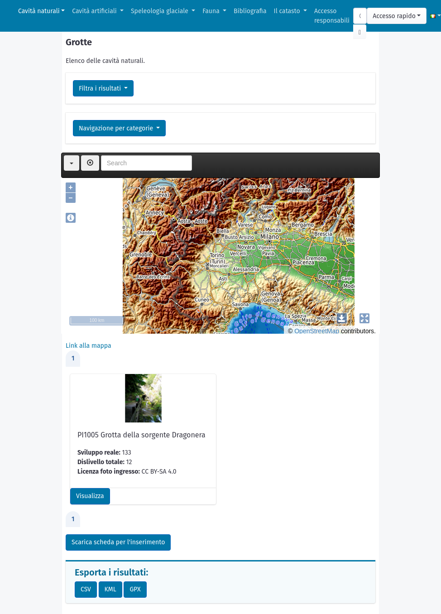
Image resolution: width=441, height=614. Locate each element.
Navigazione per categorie (117, 128)
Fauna (211, 11)
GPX (134, 589)
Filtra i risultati (101, 88)
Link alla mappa (88, 346)
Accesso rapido (394, 16)
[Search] (360, 16)
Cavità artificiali (95, 11)
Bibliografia (250, 11)
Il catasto (288, 11)
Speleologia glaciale (160, 11)
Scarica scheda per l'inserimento (118, 542)
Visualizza (90, 496)
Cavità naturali (39, 11)
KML (110, 589)
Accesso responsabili (332, 15)
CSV (86, 589)
